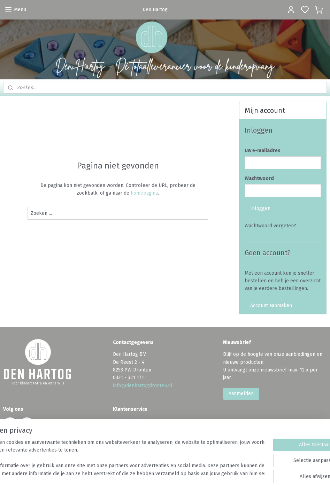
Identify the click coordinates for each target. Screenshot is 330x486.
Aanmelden (241, 394)
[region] (119, 458)
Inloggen (260, 208)
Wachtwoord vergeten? (270, 226)
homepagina (144, 193)
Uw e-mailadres (263, 151)
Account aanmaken (271, 305)
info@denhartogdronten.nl (142, 386)
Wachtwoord (259, 178)
